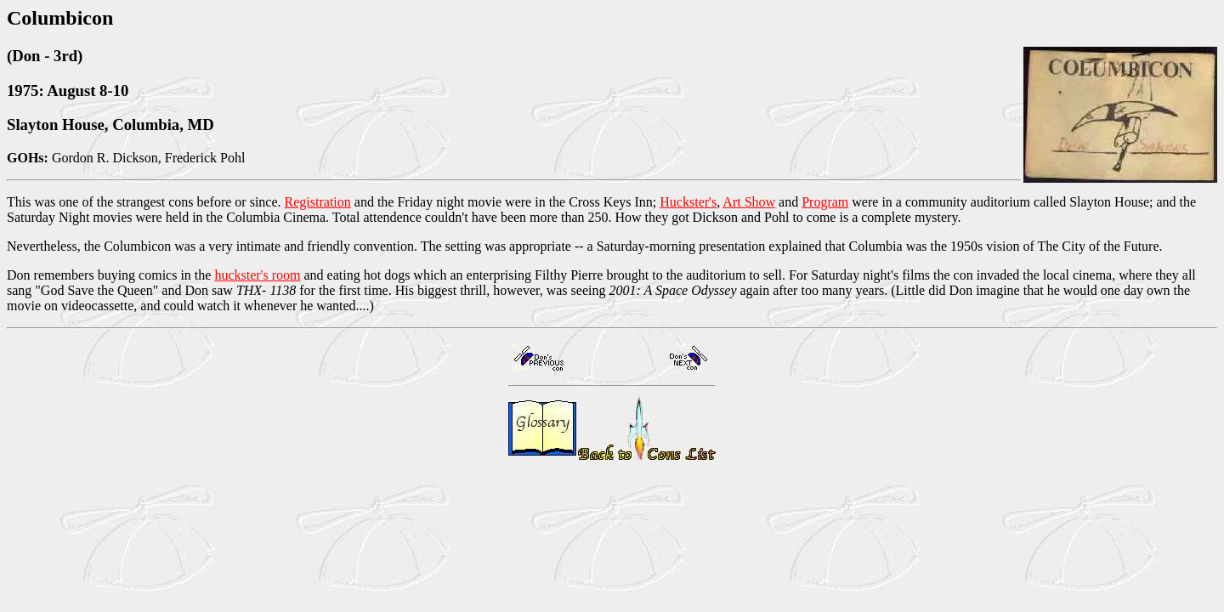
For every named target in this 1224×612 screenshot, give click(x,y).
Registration (318, 202)
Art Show (748, 202)
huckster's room (257, 275)
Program (825, 202)
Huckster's (688, 202)
